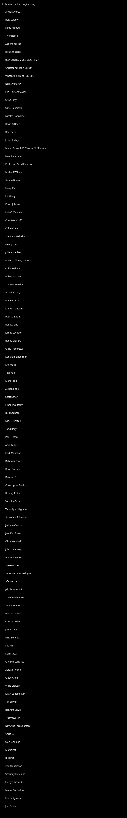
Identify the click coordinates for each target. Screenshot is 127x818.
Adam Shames (13, 557)
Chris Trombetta (14, 348)
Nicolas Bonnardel (15, 116)
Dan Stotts (11, 653)
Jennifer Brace (13, 533)
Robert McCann (13, 276)
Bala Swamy (11, 19)
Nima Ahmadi (12, 27)
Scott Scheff (11, 396)
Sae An (9, 645)
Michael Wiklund (14, 172)
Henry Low (11, 244)
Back (2, 4)
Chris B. (9, 733)
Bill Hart (9, 757)
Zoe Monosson (13, 43)
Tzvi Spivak (11, 701)
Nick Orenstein (13, 420)
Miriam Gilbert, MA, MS (18, 260)
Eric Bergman (12, 300)
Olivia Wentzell (13, 541)
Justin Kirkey (12, 140)
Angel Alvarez (12, 11)
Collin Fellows (12, 268)
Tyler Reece (11, 35)
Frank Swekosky (14, 404)
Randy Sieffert (13, 340)
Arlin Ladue (11, 445)
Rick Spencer (12, 412)
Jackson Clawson (14, 525)
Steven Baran (12, 180)
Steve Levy (11, 99)
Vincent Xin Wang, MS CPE (19, 75)
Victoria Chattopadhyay (18, 573)
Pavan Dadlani (13, 613)
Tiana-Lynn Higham (16, 509)
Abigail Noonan (13, 669)
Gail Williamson (13, 766)
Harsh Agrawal (13, 798)
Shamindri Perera (14, 597)
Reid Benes (11, 132)
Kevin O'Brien (12, 124)
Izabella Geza (12, 501)
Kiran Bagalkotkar (15, 693)
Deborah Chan (13, 461)
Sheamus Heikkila (15, 236)
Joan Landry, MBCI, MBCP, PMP (22, 59)
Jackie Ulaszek (12, 51)
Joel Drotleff (11, 806)
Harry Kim (10, 188)
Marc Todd (11, 380)
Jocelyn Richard (13, 782)
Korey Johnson (13, 204)
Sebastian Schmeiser (16, 517)
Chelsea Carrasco (14, 661)
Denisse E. (10, 477)
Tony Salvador (13, 605)
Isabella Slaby (12, 292)
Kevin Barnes (12, 469)
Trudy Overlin (12, 717)
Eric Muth (10, 364)
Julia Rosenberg (13, 252)
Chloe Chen (11, 228)
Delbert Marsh (13, 83)
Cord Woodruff (13, 220)
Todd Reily (10, 428)
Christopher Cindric (16, 485)
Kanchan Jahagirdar (16, 356)
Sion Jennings (12, 741)
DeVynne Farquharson (17, 725)
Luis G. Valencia (13, 212)
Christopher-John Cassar (18, 67)
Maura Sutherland (15, 790)
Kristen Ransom (14, 308)
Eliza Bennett (12, 637)
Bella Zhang (11, 324)
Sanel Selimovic (13, 108)
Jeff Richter (11, 629)
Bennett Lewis (13, 709)
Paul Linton (11, 437)
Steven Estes (12, 565)
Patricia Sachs (12, 316)
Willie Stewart (12, 685)
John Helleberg (13, 549)
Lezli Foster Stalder (15, 91)
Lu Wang (10, 196)
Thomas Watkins (14, 284)
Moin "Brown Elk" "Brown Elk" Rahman (26, 148)
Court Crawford (13, 621)
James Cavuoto (13, 332)
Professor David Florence (19, 164)
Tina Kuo (10, 372)
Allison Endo (12, 388)
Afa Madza (11, 581)
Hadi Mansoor (13, 453)
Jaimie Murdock (13, 589)
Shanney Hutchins (15, 774)
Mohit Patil (11, 749)
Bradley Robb (12, 493)
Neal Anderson (13, 156)
